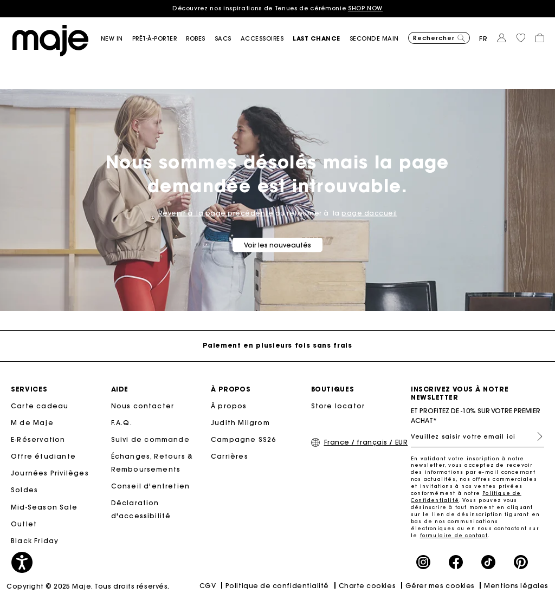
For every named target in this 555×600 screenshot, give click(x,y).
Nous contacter (143, 406)
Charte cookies (367, 586)
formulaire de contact (454, 535)
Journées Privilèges (50, 473)
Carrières (229, 456)
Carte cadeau (39, 406)
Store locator (338, 406)
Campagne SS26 (243, 439)
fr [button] (483, 39)
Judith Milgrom (240, 423)
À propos (229, 406)
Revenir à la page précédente (216, 212)
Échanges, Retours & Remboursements (152, 462)
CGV (207, 586)
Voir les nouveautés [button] (277, 244)
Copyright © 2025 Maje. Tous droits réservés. (88, 586)
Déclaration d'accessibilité (141, 509)
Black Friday (35, 541)
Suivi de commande (150, 439)
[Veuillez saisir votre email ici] (477, 436)
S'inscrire (535, 436)
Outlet (24, 524)
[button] (116, 39)
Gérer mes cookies (440, 586)
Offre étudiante (43, 456)
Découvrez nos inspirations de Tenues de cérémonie (277, 8)
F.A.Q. (121, 423)
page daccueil (369, 212)
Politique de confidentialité (277, 586)
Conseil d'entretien (150, 486)
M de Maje (32, 423)
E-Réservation (38, 439)
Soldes (24, 490)
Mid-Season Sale (44, 507)
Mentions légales (516, 586)
